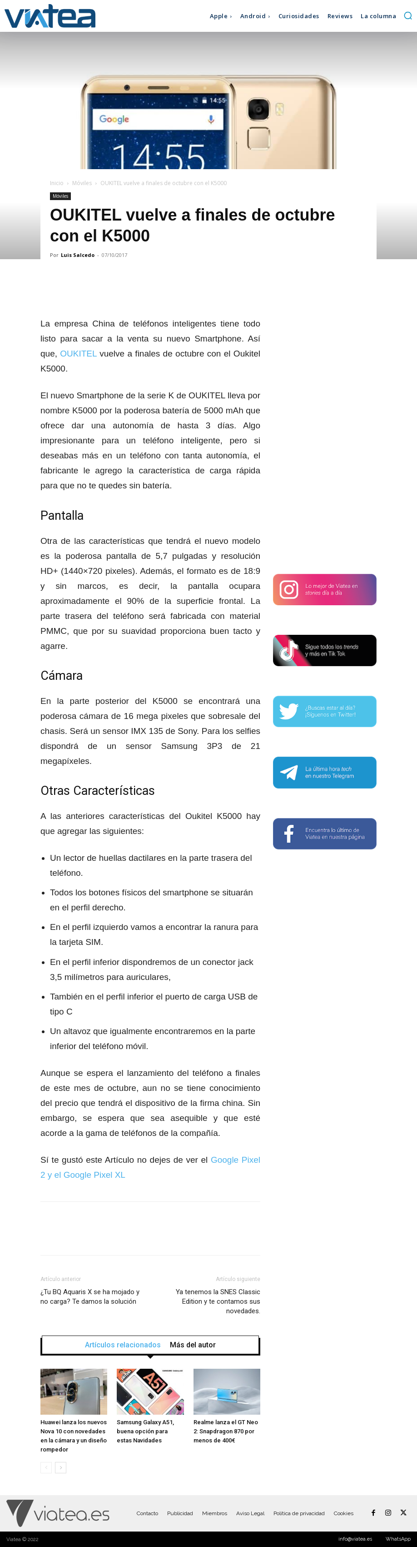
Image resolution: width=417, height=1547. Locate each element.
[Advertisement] (325, 417)
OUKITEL (78, 353)
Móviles (82, 183)
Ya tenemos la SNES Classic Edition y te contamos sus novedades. (218, 1301)
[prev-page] (46, 1467)
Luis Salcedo (77, 254)
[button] (407, 15)
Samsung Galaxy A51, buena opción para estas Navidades (145, 1431)
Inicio (57, 183)
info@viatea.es (355, 1539)
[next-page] (60, 1467)
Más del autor (193, 1345)
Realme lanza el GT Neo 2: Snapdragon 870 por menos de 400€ (226, 1431)
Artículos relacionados (123, 1345)
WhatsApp (398, 1539)
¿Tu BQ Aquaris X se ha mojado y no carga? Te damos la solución (89, 1297)
